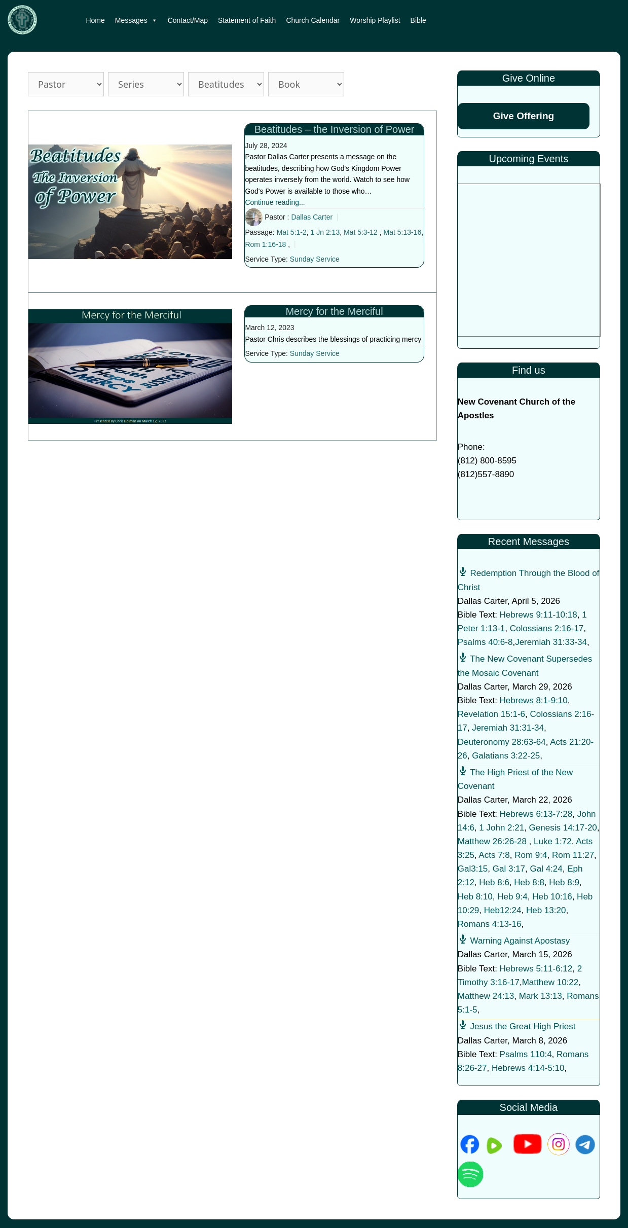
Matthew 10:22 (550, 982)
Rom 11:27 (573, 855)
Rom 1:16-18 (265, 244)
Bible (418, 20)
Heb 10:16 (552, 896)
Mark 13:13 (540, 996)
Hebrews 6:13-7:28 (536, 814)
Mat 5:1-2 (292, 232)
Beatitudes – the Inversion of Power (334, 129)
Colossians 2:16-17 (547, 628)
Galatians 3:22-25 (506, 756)
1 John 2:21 (501, 828)
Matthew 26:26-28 (492, 841)
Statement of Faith (247, 20)
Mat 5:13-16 (403, 232)
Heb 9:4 (512, 896)
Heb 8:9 (564, 882)
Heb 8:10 (475, 896)
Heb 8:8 (529, 882)
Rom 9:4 (530, 855)
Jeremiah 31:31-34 (508, 728)
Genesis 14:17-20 (563, 828)
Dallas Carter (312, 217)
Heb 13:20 (546, 910)
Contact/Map (188, 20)
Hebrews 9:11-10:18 (538, 615)
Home (95, 20)
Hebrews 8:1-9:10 (534, 700)
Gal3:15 (473, 869)
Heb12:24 (503, 910)
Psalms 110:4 (526, 1054)
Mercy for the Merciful (334, 311)
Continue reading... (275, 202)
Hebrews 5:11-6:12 (536, 968)
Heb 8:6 (494, 882)
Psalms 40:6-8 (485, 642)
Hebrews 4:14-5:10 (528, 1068)
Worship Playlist (375, 20)
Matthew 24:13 (486, 996)
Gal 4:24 (546, 869)
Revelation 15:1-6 (491, 714)
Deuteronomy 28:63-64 (502, 742)
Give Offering (523, 116)
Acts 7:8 (493, 855)
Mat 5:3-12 (361, 232)
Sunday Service (315, 259)
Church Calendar (313, 20)
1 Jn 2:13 (325, 232)
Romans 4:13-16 (490, 924)
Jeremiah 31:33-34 (551, 642)
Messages (136, 20)
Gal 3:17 (509, 869)
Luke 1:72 (553, 841)
